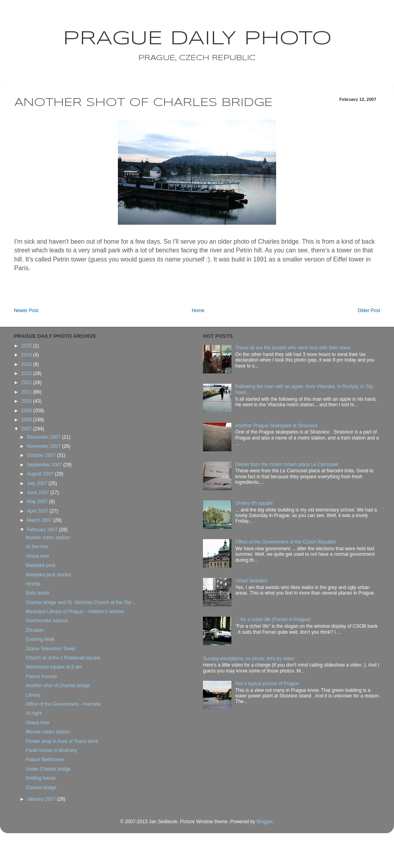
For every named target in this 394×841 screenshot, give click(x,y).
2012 (27, 382)
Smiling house (40, 778)
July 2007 (38, 483)
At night (34, 713)
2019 (27, 355)
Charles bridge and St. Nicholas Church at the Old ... (81, 602)
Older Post (369, 310)
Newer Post (26, 310)
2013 (27, 373)
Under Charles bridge (48, 769)
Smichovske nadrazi (47, 620)
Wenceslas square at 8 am (54, 667)
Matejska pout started (48, 575)
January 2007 (42, 799)
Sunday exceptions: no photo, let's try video (248, 658)
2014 (27, 364)
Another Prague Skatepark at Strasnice (276, 425)
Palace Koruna (41, 676)
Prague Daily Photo (197, 38)
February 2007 (43, 529)
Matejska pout (40, 565)
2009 (27, 410)
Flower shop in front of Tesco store (62, 741)
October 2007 (42, 455)
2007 (27, 429)
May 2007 (38, 501)
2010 (27, 401)
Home (198, 310)
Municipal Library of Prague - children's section (75, 611)
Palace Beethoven (45, 759)
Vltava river (37, 556)
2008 (27, 419)
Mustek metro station (48, 537)
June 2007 (38, 492)
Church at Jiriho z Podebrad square (63, 658)
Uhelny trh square (254, 503)
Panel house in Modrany (51, 750)
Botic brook (37, 593)
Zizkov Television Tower (51, 649)
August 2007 (41, 474)
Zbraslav (35, 630)
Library (33, 695)
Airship (33, 584)
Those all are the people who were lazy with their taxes (293, 347)
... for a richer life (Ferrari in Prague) (273, 619)
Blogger (264, 821)
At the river (37, 546)
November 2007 (44, 446)
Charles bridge (41, 787)
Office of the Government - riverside (63, 704)
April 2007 (38, 511)
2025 (27, 346)
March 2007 (40, 520)
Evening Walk (40, 639)
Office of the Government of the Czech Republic (285, 542)
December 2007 (44, 437)
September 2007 (45, 465)
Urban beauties (251, 580)
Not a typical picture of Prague (267, 683)
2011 (27, 392)
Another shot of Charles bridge (58, 685)
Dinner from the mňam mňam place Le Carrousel (286, 464)
